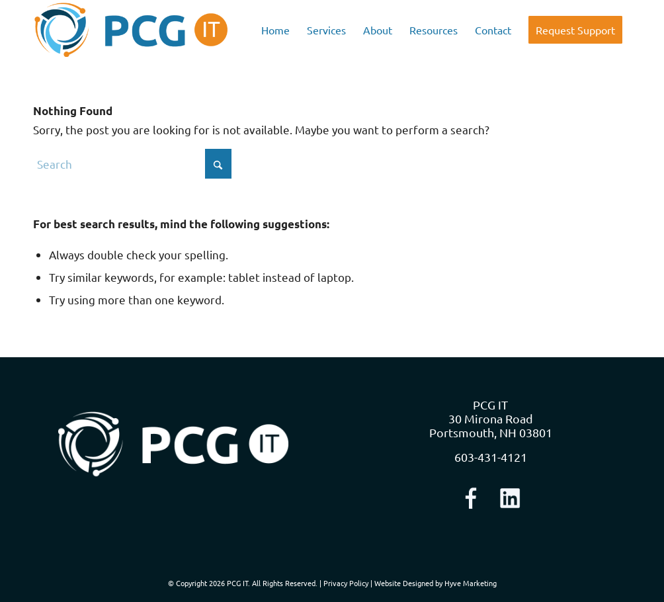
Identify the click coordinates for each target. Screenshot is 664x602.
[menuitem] (275, 30)
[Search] (132, 164)
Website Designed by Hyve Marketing (435, 583)
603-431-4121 (490, 457)
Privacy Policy (345, 583)
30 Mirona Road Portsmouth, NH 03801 (490, 425)
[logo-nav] (131, 30)
